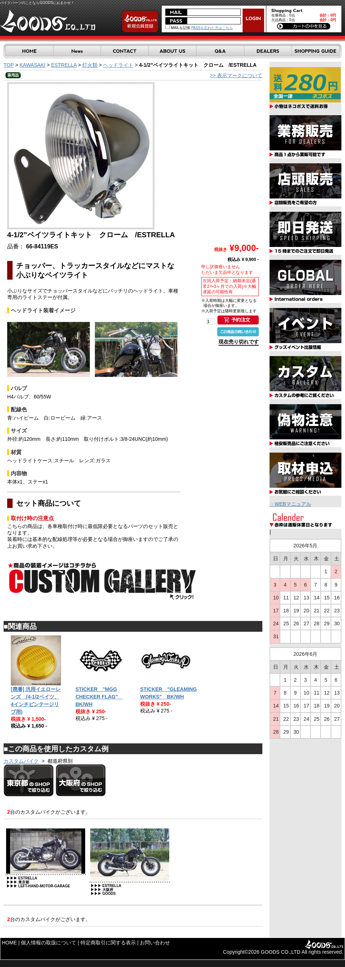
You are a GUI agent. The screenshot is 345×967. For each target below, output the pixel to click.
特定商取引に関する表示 (108, 942)
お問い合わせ (155, 942)
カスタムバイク (21, 761)
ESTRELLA (64, 65)
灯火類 (89, 65)
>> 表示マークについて (236, 75)
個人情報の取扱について (48, 942)
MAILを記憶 (177, 28)
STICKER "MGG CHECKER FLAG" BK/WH (99, 696)
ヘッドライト (118, 65)
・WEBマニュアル (290, 504)
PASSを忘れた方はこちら (212, 28)
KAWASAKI (32, 65)
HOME (9, 942)
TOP (9, 65)
